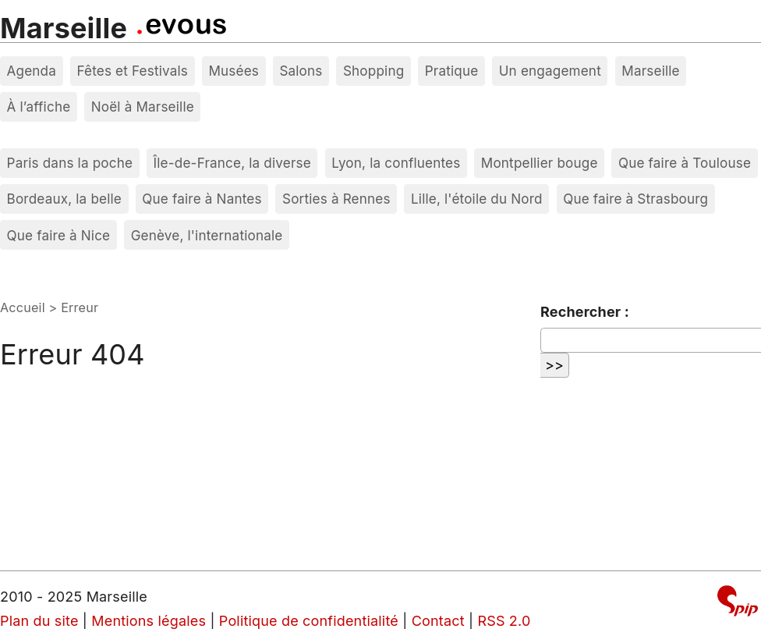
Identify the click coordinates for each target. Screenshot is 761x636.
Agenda (32, 70)
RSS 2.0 (503, 621)
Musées (233, 70)
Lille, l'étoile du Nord (477, 198)
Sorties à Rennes (336, 198)
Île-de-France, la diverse (232, 163)
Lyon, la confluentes (395, 163)
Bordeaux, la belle (64, 198)
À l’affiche (39, 106)
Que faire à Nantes (201, 198)
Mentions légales (148, 621)
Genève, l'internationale (207, 235)
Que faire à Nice (59, 235)
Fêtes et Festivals (132, 70)
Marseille (63, 28)
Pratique (452, 70)
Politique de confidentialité (308, 621)
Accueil (22, 307)
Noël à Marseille (142, 106)
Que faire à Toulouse (684, 163)
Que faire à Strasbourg (635, 198)
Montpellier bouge (539, 163)
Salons (300, 70)
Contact (438, 621)
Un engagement (550, 70)
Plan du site (39, 621)
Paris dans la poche (70, 163)
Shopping (373, 70)
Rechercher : (584, 312)
